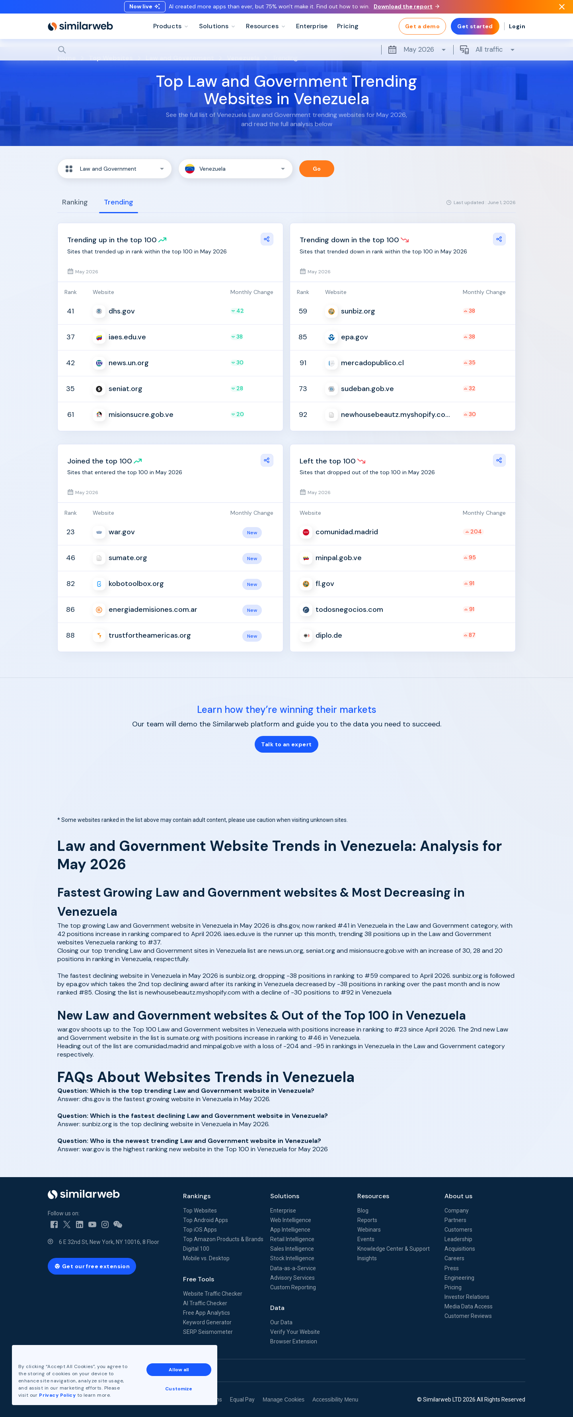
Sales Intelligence (292, 1249)
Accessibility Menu (335, 1399)
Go (317, 168)
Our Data (281, 1322)
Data (277, 1308)
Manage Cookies (283, 1399)
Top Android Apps (205, 1220)
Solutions (284, 1196)
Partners (455, 1220)
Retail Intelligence (292, 1239)
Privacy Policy (57, 1395)
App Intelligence (290, 1229)
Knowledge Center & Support (393, 1249)
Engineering (459, 1278)
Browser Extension (293, 1341)
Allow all (179, 1369)
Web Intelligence (290, 1220)
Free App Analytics (206, 1313)
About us (458, 1196)
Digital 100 (196, 1249)
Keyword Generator (207, 1322)
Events (365, 1239)
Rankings (196, 1196)
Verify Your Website (295, 1332)
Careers (454, 1258)
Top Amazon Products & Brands (223, 1239)
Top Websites (200, 1210)
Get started (475, 31)
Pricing (453, 1287)
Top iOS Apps (200, 1229)
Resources (373, 1196)
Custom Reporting (293, 1287)
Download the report (406, 9)
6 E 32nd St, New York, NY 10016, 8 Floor (109, 1242)
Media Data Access (468, 1306)
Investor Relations (466, 1297)
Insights (367, 1258)
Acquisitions (459, 1249)
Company (456, 1210)
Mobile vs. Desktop (206, 1258)
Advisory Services (292, 1278)
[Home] (80, 32)
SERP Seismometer (208, 1332)
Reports (367, 1220)
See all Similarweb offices (83, 1370)
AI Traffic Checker (205, 1303)
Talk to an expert (286, 744)
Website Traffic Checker (212, 1293)
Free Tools (198, 1279)
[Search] (286, 55)
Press (451, 1268)
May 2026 (417, 55)
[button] (114, 169)
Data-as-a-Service (293, 1268)
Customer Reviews (468, 1316)
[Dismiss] (562, 9)
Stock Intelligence (292, 1258)
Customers (458, 1229)
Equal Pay (242, 1399)
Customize (178, 1389)
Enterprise (283, 1210)
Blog (362, 1210)
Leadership (458, 1239)
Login (517, 31)
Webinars (369, 1229)
